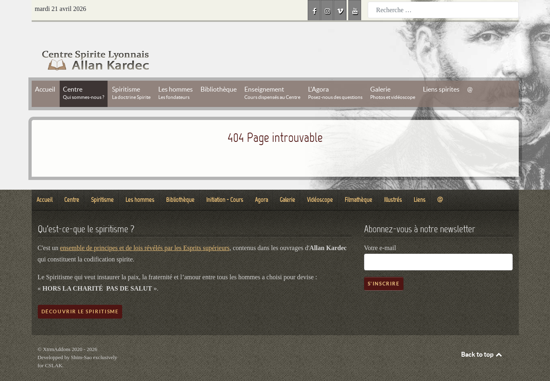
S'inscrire (384, 265)
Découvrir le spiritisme (80, 293)
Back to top (482, 336)
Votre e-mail (380, 229)
